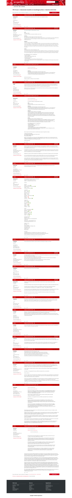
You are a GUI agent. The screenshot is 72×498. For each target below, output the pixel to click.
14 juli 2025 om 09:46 (35, 68)
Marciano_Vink (15, 98)
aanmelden (56, 4)
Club (30, 4)
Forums (23, 4)
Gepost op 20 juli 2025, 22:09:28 (28, 349)
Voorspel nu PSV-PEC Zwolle (17, 26)
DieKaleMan (15, 351)
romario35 (14, 311)
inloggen (53, 4)
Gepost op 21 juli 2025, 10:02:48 (28, 362)
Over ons (31, 483)
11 (34, 12)
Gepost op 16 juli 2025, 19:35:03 (28, 279)
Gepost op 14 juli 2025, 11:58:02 (28, 95)
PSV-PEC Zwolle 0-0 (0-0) (17, 334)
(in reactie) (35, 64)
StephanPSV (15, 299)
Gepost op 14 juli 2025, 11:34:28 (28, 82)
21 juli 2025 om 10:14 (35, 430)
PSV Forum (16, 10)
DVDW (14, 84)
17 (38, 12)
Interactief (26, 4)
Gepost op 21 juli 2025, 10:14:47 (28, 384)
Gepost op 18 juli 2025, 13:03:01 (28, 323)
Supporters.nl (48, 483)
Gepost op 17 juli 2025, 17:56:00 (28, 297)
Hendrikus (14, 325)
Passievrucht (15, 165)
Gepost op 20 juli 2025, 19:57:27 (28, 336)
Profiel (33, 4)
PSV (15, 31)
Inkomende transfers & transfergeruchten (32, 10)
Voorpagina (15, 4)
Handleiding (23, 6)
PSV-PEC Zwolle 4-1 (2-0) (16, 360)
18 (39, 12)
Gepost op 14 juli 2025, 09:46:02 (28, 28)
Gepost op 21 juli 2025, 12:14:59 (28, 426)
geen (20, 24)
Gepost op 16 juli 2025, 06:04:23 (28, 266)
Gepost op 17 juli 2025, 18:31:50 (28, 309)
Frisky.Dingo (15, 241)
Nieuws (19, 4)
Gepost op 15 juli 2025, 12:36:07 (28, 239)
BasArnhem (15, 30)
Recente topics (16, 6)
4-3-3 (20, 38)
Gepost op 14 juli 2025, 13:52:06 (28, 163)
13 (35, 12)
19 (40, 12)
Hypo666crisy (15, 268)
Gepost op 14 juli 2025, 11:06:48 (28, 64)
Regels (20, 6)
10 (33, 12)
